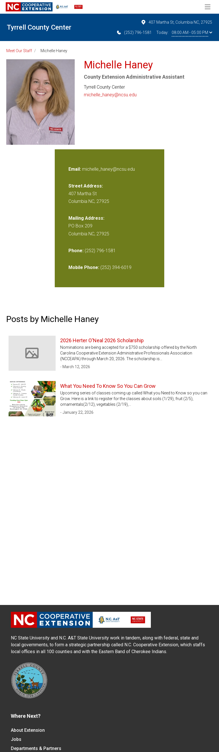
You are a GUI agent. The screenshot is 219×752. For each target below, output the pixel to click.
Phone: (76, 250)
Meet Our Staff (19, 50)
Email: (75, 169)
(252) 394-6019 (115, 267)
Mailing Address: (86, 218)
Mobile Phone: (83, 267)
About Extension (28, 730)
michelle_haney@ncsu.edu (110, 94)
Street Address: (85, 186)
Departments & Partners (36, 748)
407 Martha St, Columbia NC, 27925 (176, 22)
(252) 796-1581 (134, 32)
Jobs (16, 739)
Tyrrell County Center (39, 27)
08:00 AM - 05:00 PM (192, 32)
